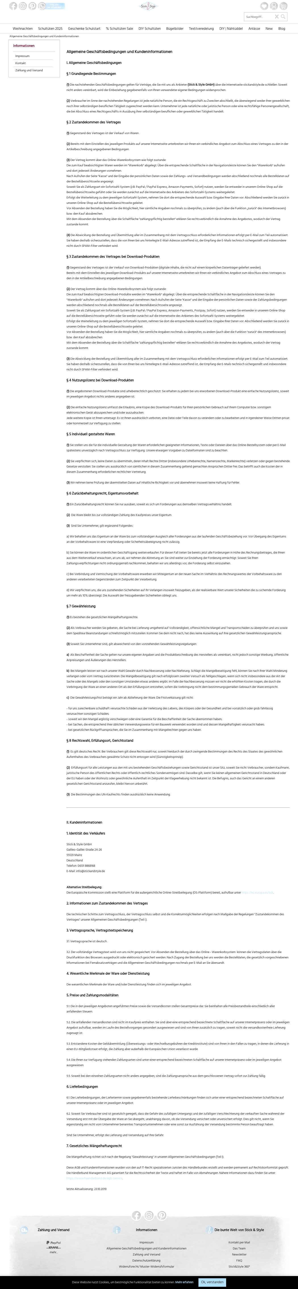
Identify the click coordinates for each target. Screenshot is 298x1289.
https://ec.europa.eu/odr (257, 893)
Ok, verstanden (212, 1282)
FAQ (239, 1261)
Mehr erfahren (184, 1283)
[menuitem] (22, 28)
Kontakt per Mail (239, 1243)
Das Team (239, 1249)
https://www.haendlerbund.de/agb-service (94, 1179)
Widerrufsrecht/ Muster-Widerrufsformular (146, 1267)
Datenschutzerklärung (146, 1261)
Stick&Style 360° (239, 1267)
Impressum (22, 56)
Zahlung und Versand (29, 71)
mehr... (54, 1253)
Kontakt (20, 64)
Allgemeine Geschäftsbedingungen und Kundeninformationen (146, 1249)
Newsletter (239, 1255)
